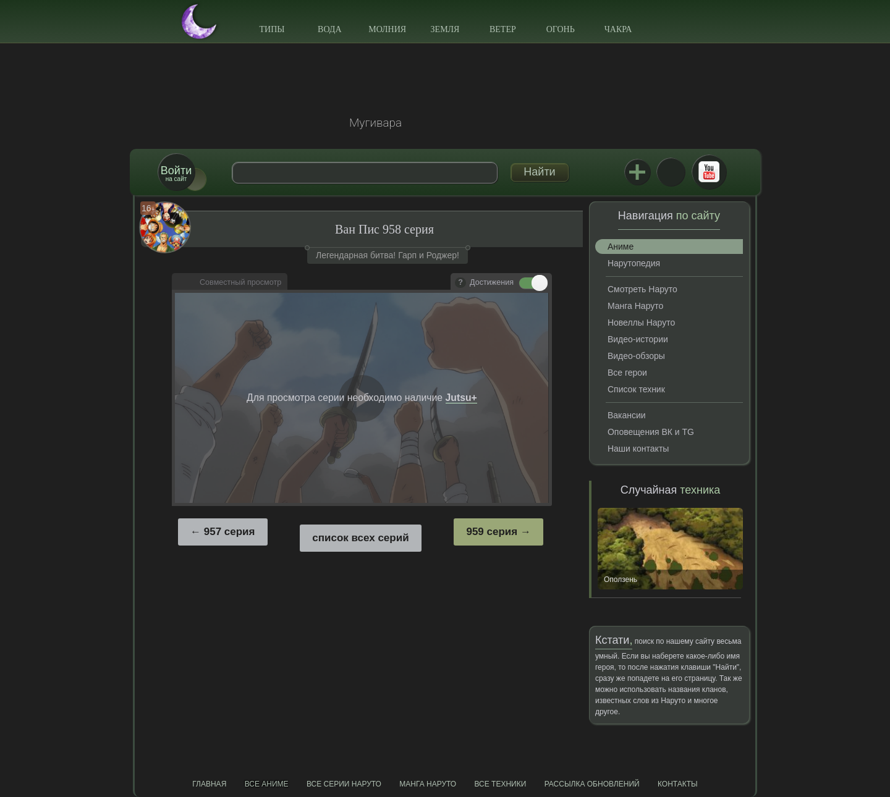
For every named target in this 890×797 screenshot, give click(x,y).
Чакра (618, 29)
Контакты (678, 784)
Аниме (621, 246)
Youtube (709, 171)
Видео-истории (638, 339)
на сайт (176, 173)
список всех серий (360, 538)
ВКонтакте (670, 172)
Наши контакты (638, 448)
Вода (329, 29)
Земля (445, 29)
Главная (209, 784)
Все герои (627, 372)
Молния (387, 29)
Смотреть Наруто (642, 289)
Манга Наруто (635, 306)
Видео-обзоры (636, 356)
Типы (271, 29)
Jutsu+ (637, 172)
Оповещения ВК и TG (651, 432)
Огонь (560, 29)
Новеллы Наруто (641, 322)
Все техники (500, 784)
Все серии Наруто (344, 784)
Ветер (503, 29)
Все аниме (267, 784)
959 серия (491, 532)
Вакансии (627, 415)
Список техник (636, 389)
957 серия (229, 532)
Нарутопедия (634, 263)
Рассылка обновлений (592, 784)
